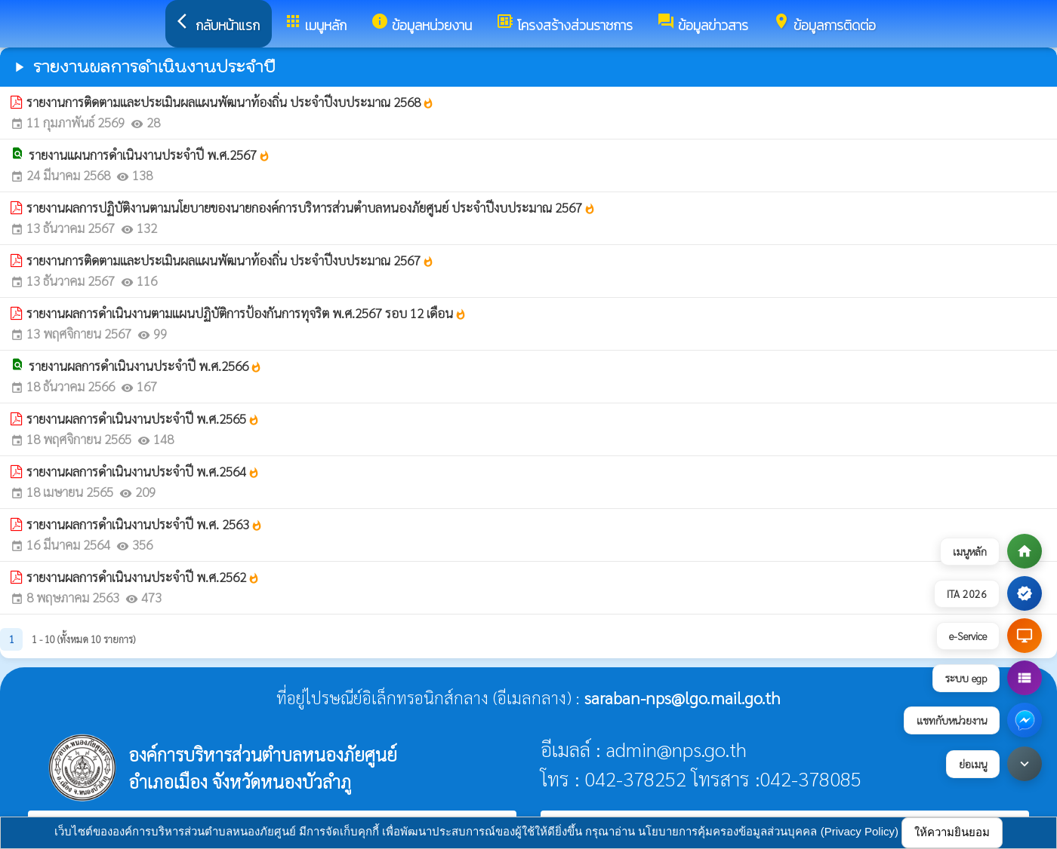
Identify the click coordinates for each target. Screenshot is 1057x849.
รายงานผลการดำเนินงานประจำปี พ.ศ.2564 (143, 471)
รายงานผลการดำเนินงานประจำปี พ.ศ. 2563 (144, 524)
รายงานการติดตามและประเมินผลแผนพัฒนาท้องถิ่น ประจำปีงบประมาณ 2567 (230, 260)
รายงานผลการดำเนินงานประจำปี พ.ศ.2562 (143, 577)
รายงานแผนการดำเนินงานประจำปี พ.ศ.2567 (149, 154)
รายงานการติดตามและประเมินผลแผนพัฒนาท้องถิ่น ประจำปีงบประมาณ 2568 (230, 101)
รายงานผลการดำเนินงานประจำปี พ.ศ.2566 (145, 365)
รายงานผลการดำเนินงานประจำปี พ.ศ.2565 (143, 418)
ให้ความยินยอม (952, 832)
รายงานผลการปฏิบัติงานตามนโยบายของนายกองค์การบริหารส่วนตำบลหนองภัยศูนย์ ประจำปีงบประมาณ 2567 (311, 207)
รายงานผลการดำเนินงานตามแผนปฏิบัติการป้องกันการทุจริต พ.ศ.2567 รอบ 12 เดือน (246, 313)
